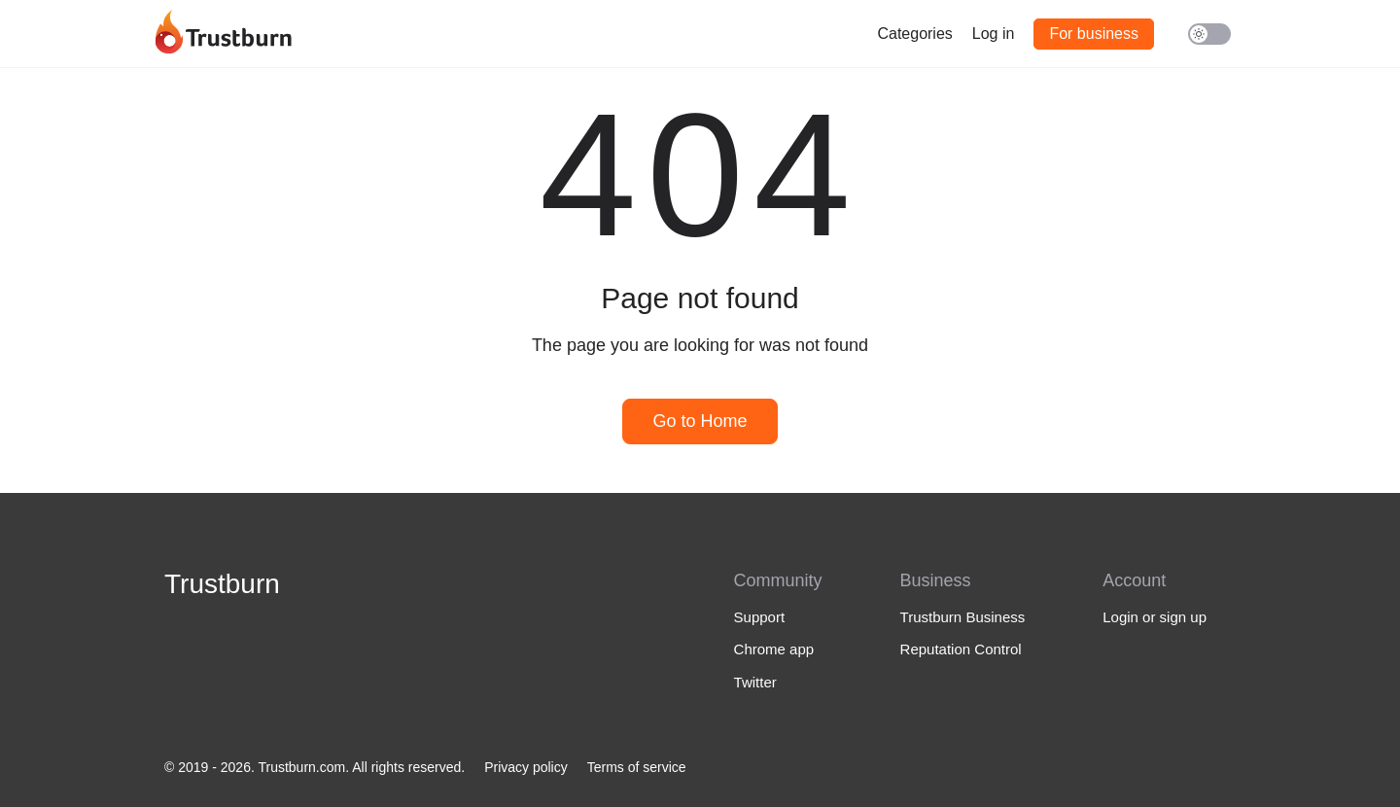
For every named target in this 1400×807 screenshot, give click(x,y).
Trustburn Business (963, 617)
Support (760, 617)
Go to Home (699, 421)
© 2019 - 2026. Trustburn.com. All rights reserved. (314, 767)
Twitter (755, 682)
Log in (993, 33)
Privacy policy (526, 767)
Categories (914, 33)
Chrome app (774, 649)
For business (1093, 33)
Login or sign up (1154, 617)
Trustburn (222, 584)
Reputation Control (961, 649)
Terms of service (636, 767)
